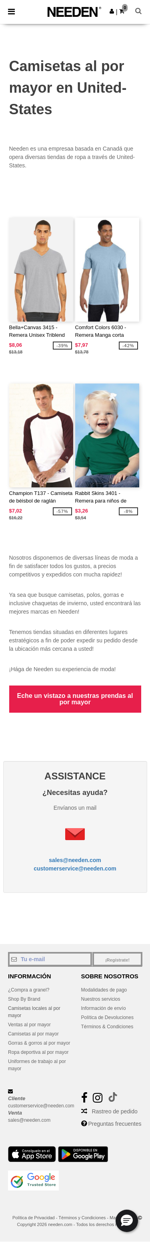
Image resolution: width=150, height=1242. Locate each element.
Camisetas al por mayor (33, 1034)
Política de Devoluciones (107, 1017)
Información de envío (103, 1008)
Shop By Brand (24, 999)
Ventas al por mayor (29, 1024)
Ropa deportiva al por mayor (38, 1052)
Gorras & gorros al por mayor (39, 1043)
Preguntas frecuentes (114, 1124)
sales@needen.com (75, 860)
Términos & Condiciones (107, 1026)
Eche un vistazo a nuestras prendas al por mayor (75, 698)
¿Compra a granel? (28, 990)
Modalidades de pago (104, 990)
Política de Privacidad (33, 1217)
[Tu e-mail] (50, 959)
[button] (112, 11)
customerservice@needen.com (75, 868)
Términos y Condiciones (82, 1217)
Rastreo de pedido (114, 1111)
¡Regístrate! (117, 960)
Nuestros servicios (100, 999)
